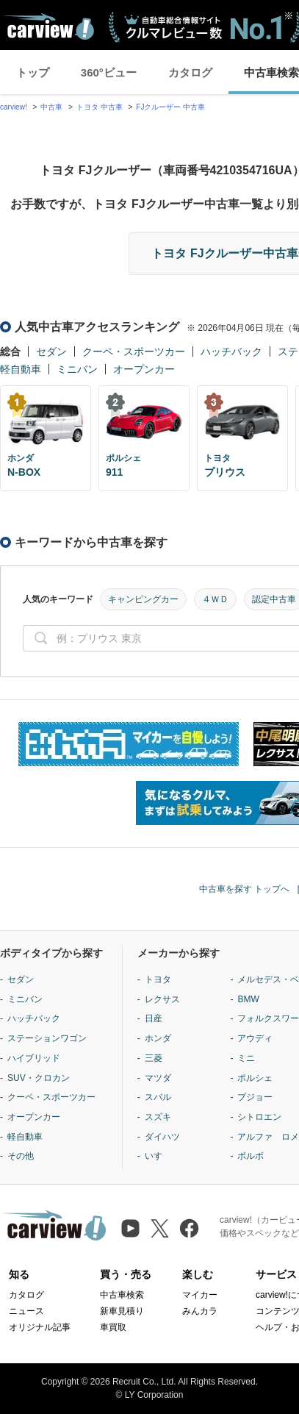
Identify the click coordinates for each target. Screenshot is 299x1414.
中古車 (51, 107)
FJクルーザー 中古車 (170, 107)
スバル (158, 1097)
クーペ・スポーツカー (133, 351)
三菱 (153, 1058)
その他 (20, 1156)
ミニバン (77, 369)
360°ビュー (109, 72)
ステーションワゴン (47, 1038)
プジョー (255, 1097)
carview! (13, 107)
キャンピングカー (143, 599)
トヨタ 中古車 (99, 107)
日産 (153, 1018)
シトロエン (259, 1117)
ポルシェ (255, 1078)
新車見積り (122, 1311)
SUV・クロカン (38, 1078)
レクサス (162, 999)
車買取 (113, 1327)
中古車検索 (122, 1295)
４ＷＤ (215, 599)
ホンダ (158, 1038)
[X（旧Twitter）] (160, 1228)
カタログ (190, 72)
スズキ (158, 1117)
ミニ (246, 1058)
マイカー (199, 1295)
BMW (248, 999)
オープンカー (144, 369)
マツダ (158, 1078)
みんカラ (199, 1311)
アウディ (255, 1038)
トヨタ (158, 979)
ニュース (26, 1311)
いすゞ (158, 1156)
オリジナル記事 (40, 1327)
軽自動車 (20, 369)
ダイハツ (162, 1137)
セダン (51, 351)
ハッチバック (231, 351)
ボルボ (250, 1156)
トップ (32, 72)
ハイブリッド (33, 1058)
